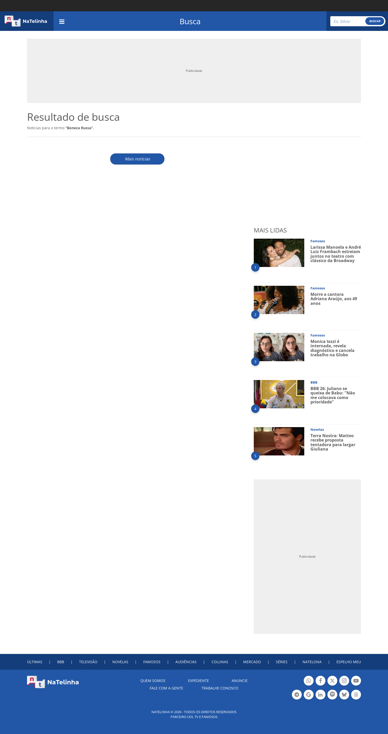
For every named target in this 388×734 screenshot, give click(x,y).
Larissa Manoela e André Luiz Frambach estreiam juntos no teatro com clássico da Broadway (335, 254)
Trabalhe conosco (219, 688)
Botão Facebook (320, 681)
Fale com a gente (166, 688)
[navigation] (62, 20)
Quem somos (152, 680)
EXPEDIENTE (198, 680)
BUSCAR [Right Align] (374, 21)
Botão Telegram (297, 695)
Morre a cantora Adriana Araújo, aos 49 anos (333, 298)
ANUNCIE (240, 680)
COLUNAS (220, 661)
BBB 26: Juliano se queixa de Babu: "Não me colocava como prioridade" (332, 395)
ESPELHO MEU (348, 661)
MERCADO (252, 661)
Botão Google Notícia (309, 695)
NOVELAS (120, 661)
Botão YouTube (356, 681)
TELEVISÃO (88, 661)
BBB (60, 661)
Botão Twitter (332, 681)
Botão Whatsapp (309, 681)
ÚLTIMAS (34, 661)
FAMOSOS (152, 661)
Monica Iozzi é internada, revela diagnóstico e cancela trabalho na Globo (332, 348)
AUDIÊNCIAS (186, 661)
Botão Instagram (344, 681)
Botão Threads (356, 695)
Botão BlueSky (344, 695)
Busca (190, 21)
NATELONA (312, 661)
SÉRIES (282, 661)
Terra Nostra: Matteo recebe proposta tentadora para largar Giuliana (332, 442)
